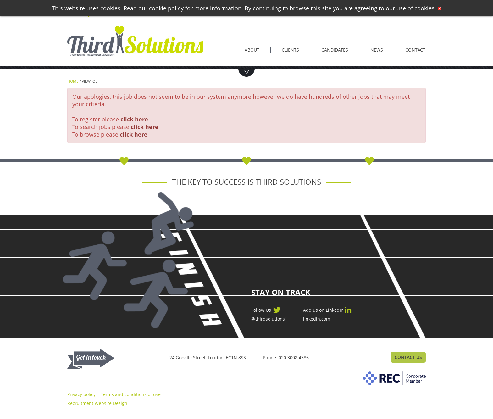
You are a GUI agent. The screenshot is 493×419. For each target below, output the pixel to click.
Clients (290, 50)
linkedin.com (316, 319)
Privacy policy (81, 394)
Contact (415, 50)
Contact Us (408, 357)
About (252, 50)
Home (73, 81)
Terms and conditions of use (131, 394)
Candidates (334, 50)
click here (134, 119)
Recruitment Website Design (97, 403)
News (376, 50)
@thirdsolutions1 (269, 319)
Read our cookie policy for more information (182, 8)
